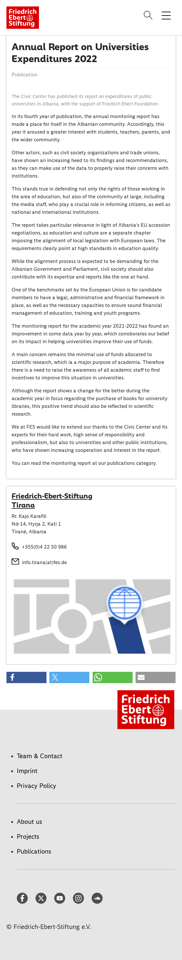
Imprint (27, 771)
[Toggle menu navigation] (166, 15)
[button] (26, 677)
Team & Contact (39, 756)
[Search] (149, 15)
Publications (34, 851)
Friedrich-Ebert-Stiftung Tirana (52, 500)
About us (29, 821)
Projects (28, 836)
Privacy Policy (36, 786)
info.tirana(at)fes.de (44, 562)
